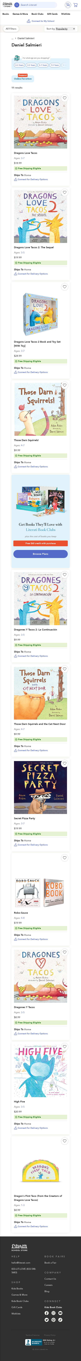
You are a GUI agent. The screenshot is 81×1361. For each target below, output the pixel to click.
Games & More (19, 1294)
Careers (48, 1285)
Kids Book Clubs (20, 1301)
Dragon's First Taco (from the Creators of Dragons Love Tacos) (38, 1198)
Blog (46, 1291)
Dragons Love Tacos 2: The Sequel (34, 247)
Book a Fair (50, 1262)
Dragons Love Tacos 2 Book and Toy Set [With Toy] (37, 344)
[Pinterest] (53, 1320)
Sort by (51, 28)
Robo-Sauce (21, 913)
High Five (19, 1101)
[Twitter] (46, 1320)
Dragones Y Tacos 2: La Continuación (35, 629)
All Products (13, 38)
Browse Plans (40, 554)
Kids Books (17, 1288)
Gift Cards (17, 1307)
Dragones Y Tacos (24, 1007)
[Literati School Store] (7, 4)
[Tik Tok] (60, 1320)
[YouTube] (60, 1313)
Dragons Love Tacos (25, 153)
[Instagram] (53, 1313)
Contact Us (50, 1278)
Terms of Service (32, 1335)
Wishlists (16, 1313)
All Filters (11, 28)
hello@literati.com (21, 1262)
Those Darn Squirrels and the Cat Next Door (40, 724)
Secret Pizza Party (24, 818)
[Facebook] (46, 1313)
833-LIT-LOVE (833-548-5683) (24, 1270)
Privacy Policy (50, 1335)
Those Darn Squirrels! (26, 440)
